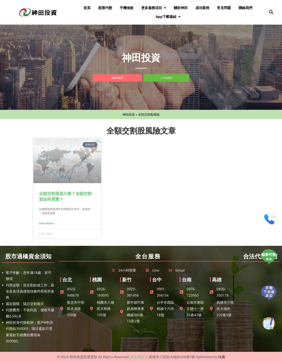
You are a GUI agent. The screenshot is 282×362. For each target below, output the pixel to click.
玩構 (221, 356)
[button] (271, 12)
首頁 (87, 7)
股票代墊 (105, 7)
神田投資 (128, 114)
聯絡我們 (245, 7)
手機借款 (127, 7)
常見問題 (224, 7)
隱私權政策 (139, 356)
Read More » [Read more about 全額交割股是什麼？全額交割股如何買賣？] (47, 223)
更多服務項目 (153, 7)
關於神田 (181, 7)
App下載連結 (168, 16)
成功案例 (202, 7)
